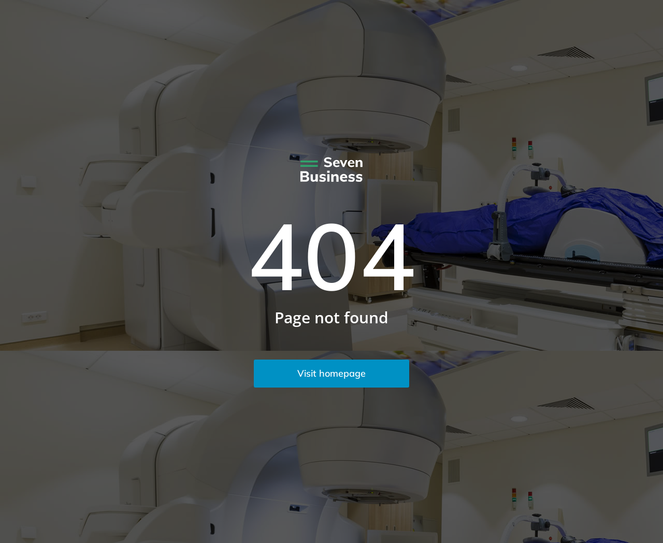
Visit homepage (331, 373)
